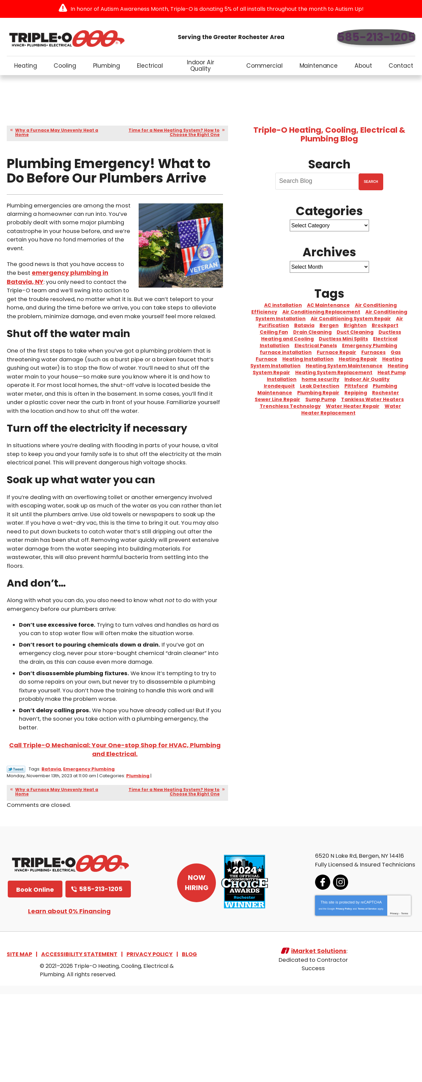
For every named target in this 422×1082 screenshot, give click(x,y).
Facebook (314, 969)
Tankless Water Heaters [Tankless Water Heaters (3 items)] (372, 399)
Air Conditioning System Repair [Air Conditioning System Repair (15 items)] (351, 318)
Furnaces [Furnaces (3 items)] (373, 352)
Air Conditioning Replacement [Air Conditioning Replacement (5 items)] (321, 311)
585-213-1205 (376, 37)
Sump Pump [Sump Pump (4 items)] (320, 399)
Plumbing (159, 862)
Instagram (332, 969)
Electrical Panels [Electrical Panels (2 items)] (315, 345)
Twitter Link (16, 857)
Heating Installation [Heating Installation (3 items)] (308, 359)
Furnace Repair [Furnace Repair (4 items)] (336, 352)
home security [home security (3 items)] (320, 379)
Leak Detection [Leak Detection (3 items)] (319, 386)
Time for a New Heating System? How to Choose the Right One (174, 132)
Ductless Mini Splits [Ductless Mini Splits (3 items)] (343, 338)
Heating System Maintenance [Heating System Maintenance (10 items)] (344, 365)
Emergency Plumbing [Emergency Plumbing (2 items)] (369, 345)
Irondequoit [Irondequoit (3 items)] (279, 386)
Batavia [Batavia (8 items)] (304, 325)
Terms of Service (358, 995)
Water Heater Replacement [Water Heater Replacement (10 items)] (351, 409)
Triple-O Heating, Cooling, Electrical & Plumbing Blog (329, 134)
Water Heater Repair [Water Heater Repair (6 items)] (352, 406)
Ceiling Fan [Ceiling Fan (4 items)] (274, 332)
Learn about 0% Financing (69, 998)
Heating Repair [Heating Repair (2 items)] (358, 359)
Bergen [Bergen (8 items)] (329, 325)
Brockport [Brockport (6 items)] (385, 325)
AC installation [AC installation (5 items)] (283, 305)
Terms (396, 1000)
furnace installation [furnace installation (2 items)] (286, 352)
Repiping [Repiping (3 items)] (355, 392)
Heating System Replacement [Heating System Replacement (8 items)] (333, 372)
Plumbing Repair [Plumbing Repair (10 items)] (318, 392)
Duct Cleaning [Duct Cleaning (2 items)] (355, 332)
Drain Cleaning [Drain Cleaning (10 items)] (312, 332)
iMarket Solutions (318, 1042)
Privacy (386, 1000)
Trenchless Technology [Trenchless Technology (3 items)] (290, 406)
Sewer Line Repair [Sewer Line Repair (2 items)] (277, 399)
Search (371, 182)
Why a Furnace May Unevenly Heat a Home (56, 132)
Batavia (51, 856)
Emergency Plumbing (89, 856)
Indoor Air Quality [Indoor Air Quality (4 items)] (367, 379)
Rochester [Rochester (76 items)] (385, 392)
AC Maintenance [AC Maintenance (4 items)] (328, 305)
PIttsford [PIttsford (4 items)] (356, 386)
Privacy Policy (335, 995)
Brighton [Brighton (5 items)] (355, 325)
